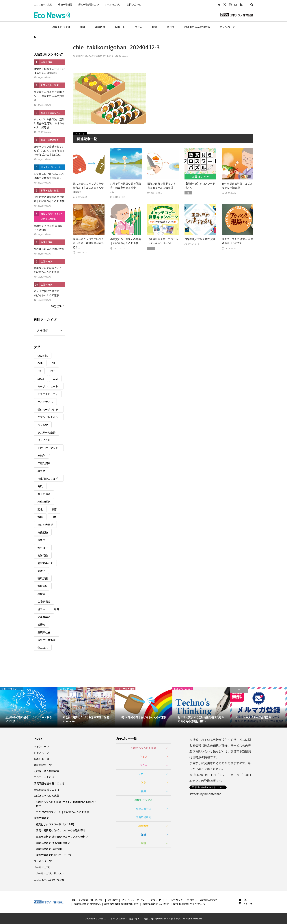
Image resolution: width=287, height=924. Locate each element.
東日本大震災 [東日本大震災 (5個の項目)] (45, 524)
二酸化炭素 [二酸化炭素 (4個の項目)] (44, 463)
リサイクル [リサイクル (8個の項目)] (44, 440)
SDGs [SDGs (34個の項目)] (41, 379)
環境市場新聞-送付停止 (49, 849)
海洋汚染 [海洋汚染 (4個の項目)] (43, 555)
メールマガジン (113, 4)
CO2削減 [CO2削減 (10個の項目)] (43, 355)
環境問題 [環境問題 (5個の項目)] (43, 586)
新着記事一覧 (41, 759)
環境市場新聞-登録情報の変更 (53, 843)
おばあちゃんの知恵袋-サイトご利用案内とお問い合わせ (66, 804)
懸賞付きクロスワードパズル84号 (55, 824)
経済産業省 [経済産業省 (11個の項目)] (44, 617)
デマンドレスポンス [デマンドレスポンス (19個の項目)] (48, 417)
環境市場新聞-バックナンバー (190, 904)
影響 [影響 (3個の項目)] (54, 509)
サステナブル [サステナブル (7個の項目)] (45, 402)
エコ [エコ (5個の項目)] (55, 379)
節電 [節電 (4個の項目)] (56, 609)
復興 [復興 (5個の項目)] (40, 517)
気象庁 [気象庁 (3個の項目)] (41, 540)
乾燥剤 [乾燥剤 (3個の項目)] (41, 455)
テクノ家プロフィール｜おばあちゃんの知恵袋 (62, 812)
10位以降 (56, 306)
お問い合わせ (134, 4)
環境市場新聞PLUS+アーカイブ (54, 855)
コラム (138, 27)
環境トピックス (61, 27)
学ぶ (143, 782)
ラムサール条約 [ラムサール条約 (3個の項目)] (46, 432)
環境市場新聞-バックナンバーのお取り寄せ (60, 830)
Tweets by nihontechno (205, 794)
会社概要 (112, 900)
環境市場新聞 (65, 4)
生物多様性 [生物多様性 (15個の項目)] (44, 601)
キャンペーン (227, 27)
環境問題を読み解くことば (49, 783)
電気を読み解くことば (46, 789)
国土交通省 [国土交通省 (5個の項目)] (44, 494)
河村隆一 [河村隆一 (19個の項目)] (43, 548)
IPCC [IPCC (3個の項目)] (52, 371)
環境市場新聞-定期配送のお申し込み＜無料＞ (62, 836)
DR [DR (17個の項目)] (53, 363)
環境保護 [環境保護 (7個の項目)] (43, 578)
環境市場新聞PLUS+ (88, 4)
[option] (28, 707)
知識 (82, 27)
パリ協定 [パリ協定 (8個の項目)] (43, 425)
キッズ (171, 27)
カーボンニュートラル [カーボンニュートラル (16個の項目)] (48, 387)
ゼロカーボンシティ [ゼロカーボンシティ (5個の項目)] (48, 410)
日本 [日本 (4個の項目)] (54, 517)
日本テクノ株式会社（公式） (87, 900)
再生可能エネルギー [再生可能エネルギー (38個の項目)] (48, 479)
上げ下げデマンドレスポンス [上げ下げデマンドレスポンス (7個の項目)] (48, 448)
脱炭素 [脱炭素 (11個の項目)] (41, 624)
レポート (120, 27)
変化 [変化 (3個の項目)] (40, 509)
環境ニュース (143, 808)
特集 (143, 791)
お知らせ (156, 900)
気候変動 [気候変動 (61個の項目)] (43, 532)
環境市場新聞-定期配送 (87, 904)
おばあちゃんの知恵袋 (197, 27)
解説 (154, 27)
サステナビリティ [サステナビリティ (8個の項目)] (48, 394)
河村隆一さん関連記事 (46, 771)
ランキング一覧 (43, 861)
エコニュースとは (43, 4)
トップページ (41, 752)
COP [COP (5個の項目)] (40, 363)
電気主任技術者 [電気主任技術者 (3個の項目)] (46, 640)
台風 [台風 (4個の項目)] (40, 486)
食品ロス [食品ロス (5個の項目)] (43, 647)
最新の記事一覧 (43, 765)
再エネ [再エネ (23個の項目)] (41, 471)
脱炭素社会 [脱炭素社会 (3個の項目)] (44, 632)
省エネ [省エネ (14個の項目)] (41, 609)
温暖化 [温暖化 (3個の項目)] (41, 571)
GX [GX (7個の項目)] (39, 371)
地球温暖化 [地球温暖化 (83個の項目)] (44, 501)
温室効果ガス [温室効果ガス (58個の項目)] (45, 563)
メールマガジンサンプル (50, 873)
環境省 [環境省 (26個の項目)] (41, 594)
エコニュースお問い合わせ (49, 879)
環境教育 (100, 27)
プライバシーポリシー (134, 900)
